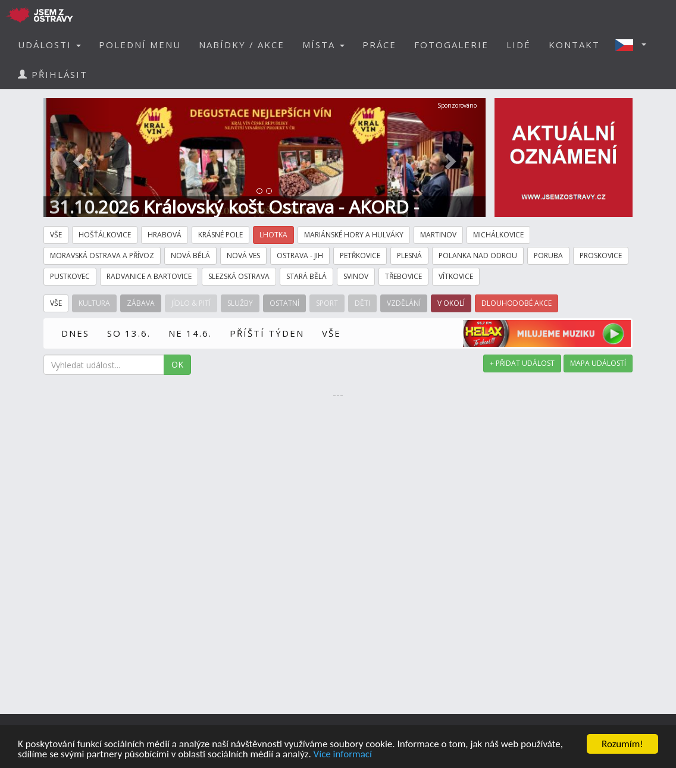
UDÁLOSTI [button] (49, 45)
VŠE (331, 333)
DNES (75, 333)
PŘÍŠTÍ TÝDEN (267, 333)
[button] (634, 44)
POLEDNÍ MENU (140, 45)
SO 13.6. (129, 333)
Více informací (343, 756)
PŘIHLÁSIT (52, 74)
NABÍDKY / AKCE (241, 45)
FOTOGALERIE (451, 45)
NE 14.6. (190, 333)
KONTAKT (574, 45)
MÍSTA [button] (323, 45)
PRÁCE (379, 45)
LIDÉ (518, 45)
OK (177, 364)
